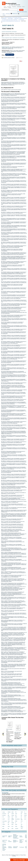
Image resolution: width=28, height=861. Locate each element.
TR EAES (22, 826)
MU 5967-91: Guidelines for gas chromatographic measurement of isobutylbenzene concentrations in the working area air (13, 442)
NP (8, 828)
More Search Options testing (22, 11)
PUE (16, 813)
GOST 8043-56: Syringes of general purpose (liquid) (11, 89)
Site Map (14, 855)
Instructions (4, 821)
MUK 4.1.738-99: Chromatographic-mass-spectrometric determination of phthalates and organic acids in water (11, 674)
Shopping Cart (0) (15, 13)
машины (8, 51)
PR (15, 812)
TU (24, 812)
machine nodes (5, 47)
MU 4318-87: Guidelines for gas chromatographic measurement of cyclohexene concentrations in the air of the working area (13, 213)
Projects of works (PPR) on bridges (21, 841)
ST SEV (21, 819)
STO (21, 821)
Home (5, 6)
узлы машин (9, 52)
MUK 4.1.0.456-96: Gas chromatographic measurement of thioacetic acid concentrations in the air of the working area (12, 525)
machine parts (10, 47)
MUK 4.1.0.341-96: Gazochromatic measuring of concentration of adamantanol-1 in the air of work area (13, 493)
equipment (14, 46)
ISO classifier (10, 841)
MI (8, 813)
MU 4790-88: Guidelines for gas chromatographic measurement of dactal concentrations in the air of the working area (13, 345)
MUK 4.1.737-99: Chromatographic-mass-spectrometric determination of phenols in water (11, 672)
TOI (21, 824)
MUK (9, 821)
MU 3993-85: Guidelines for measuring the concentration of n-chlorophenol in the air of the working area (12, 167)
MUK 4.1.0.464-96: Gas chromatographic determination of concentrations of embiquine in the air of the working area (12, 527)
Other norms (12, 819)
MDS (3, 828)
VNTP (25, 813)
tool (12, 48)
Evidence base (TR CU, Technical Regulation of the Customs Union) (4, 847)
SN (21, 813)
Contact (9, 7)
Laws (3, 822)
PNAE (12, 822)
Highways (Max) (10, 836)
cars (10, 46)
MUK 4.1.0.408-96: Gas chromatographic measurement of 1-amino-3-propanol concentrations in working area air (14, 502)
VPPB (25, 815)
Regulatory (14, 6)
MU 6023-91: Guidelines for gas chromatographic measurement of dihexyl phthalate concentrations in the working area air (13, 490)
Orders (12, 815)
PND (12, 824)
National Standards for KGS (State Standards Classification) (12, 82)
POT (12, 826)
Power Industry (20, 836)
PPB (12, 828)
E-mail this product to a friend (8, 57)
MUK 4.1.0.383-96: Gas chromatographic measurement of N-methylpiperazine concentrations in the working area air (12, 496)
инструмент (4, 51)
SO (21, 815)
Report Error (20, 57)
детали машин (21, 50)
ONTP (12, 813)
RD (15, 815)
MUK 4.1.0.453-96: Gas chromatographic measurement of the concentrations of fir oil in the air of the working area (12, 522)
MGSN (9, 812)
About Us (5, 7)
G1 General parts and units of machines (9, 19)
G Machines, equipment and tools (20, 18)
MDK (3, 826)
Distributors (19, 6)
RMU (16, 821)
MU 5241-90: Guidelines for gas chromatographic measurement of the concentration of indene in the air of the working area (13, 383)
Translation (9, 6)
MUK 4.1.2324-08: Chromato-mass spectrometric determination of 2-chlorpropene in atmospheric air (13, 611)
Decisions (4, 813)
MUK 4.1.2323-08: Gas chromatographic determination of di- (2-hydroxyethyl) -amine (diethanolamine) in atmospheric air (13, 608)
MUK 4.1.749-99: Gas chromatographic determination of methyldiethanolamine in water (11, 677)
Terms (23, 6)
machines (15, 47)
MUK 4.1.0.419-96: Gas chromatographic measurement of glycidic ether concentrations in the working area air (13, 508)
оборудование (13, 51)
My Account (8, 13)
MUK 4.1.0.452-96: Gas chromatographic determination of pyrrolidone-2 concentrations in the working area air (12, 519)
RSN (16, 824)
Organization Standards (15, 847)
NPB (9, 826)
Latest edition (10, 18)
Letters (3, 824)
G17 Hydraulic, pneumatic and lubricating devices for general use (12, 84)
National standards (10, 847)
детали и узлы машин (14, 50)
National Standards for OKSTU (15, 841)
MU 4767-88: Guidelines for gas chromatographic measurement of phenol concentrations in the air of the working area (13, 298)
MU (8, 822)
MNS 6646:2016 (17, 732)
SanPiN (16, 828)
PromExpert (21, 847)
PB (12, 821)
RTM (16, 826)
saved (4, 15)
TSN (21, 828)
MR (8, 815)
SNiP (22, 812)
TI (21, 822)
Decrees (4, 815)
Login (3, 13)
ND (8, 824)
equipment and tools (20, 46)
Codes (3, 812)
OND (12, 812)
